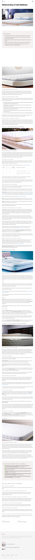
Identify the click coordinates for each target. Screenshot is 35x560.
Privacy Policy (8, 555)
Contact (16, 555)
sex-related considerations (23, 227)
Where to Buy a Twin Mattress (21, 196)
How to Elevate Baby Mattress (10, 544)
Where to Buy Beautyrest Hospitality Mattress (12, 547)
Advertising (3, 555)
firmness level (10, 231)
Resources (12, 555)
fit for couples (29, 198)
